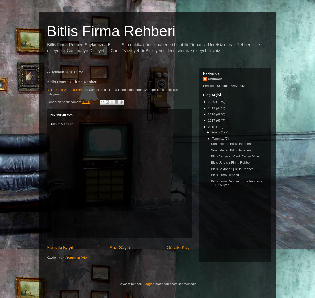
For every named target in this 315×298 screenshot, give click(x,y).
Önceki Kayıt (179, 247)
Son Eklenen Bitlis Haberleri (231, 144)
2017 (212, 120)
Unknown (215, 79)
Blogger (148, 284)
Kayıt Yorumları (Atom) (74, 257)
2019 (212, 108)
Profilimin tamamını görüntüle (224, 85)
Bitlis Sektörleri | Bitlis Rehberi (232, 169)
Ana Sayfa (120, 247)
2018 (212, 114)
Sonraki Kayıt (60, 247)
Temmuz (218, 138)
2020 (212, 102)
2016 (212, 127)
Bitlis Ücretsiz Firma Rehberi (67, 90)
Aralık (216, 132)
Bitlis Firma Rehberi (111, 31)
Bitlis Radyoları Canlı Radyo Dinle (235, 156)
